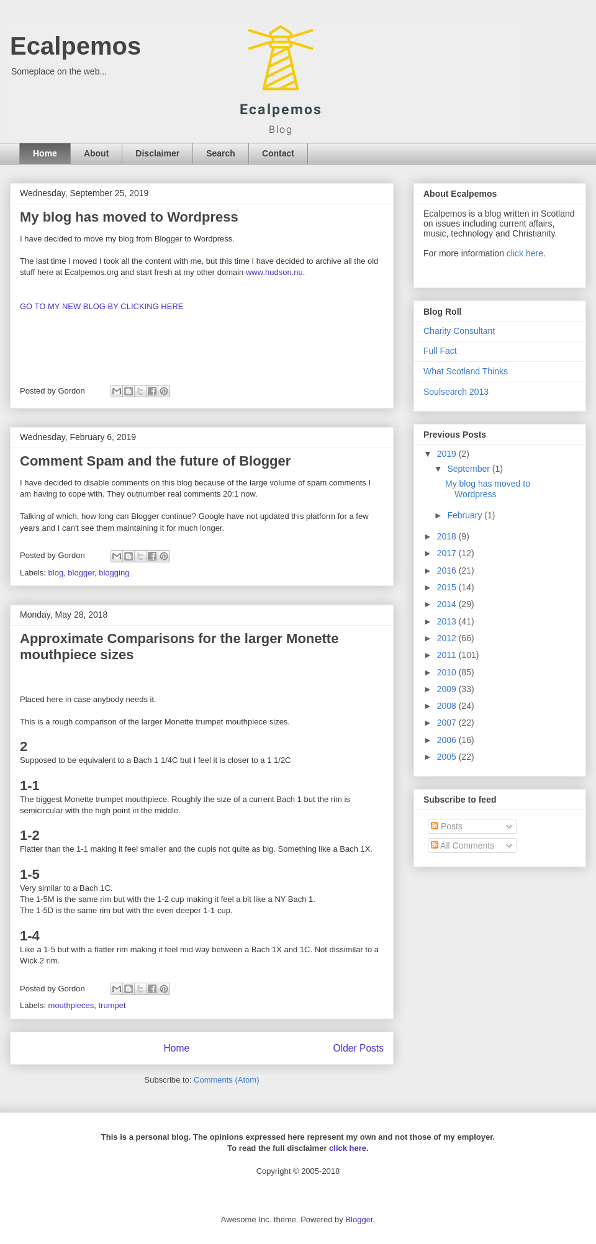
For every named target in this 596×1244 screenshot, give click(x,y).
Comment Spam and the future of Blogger (155, 461)
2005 (448, 757)
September (469, 469)
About (96, 153)
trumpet (112, 1005)
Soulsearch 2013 (456, 392)
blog (56, 572)
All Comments (462, 845)
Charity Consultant (459, 331)
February (465, 515)
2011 (448, 655)
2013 (448, 621)
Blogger (358, 1219)
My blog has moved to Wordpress (129, 217)
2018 (448, 536)
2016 (448, 570)
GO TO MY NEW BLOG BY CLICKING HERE (101, 306)
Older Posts (358, 1048)
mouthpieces (71, 1005)
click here (525, 253)
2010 (448, 672)
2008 (448, 706)
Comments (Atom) (226, 1079)
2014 (448, 604)
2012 (448, 638)
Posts (447, 826)
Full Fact (440, 351)
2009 (448, 689)
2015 (448, 587)
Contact (278, 153)
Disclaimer (157, 153)
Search (220, 153)
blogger (81, 572)
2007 (448, 723)
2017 (448, 553)
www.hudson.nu (274, 272)
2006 (448, 740)
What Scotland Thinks (465, 371)
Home (45, 153)
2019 (448, 454)
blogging (114, 572)
